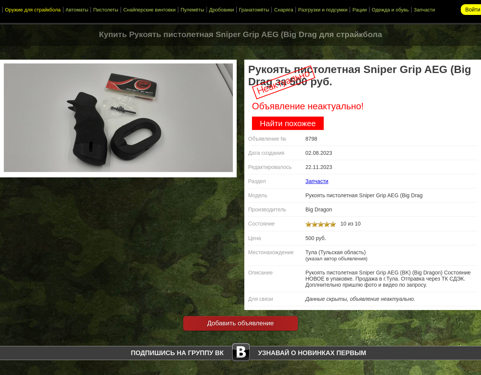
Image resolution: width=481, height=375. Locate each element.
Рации (359, 10)
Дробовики (221, 10)
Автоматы (77, 10)
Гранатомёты (254, 10)
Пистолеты (105, 10)
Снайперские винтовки (149, 10)
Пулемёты (192, 10)
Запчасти (424, 10)
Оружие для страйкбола (33, 10)
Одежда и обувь (390, 10)
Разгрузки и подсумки (322, 10)
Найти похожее (288, 123)
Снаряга (283, 10)
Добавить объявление (240, 323)
